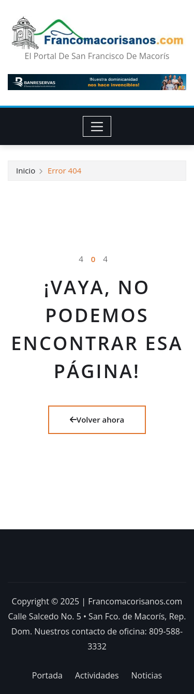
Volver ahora (97, 419)
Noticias (146, 675)
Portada (47, 675)
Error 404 (64, 170)
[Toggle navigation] (97, 126)
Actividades (97, 675)
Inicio (25, 170)
